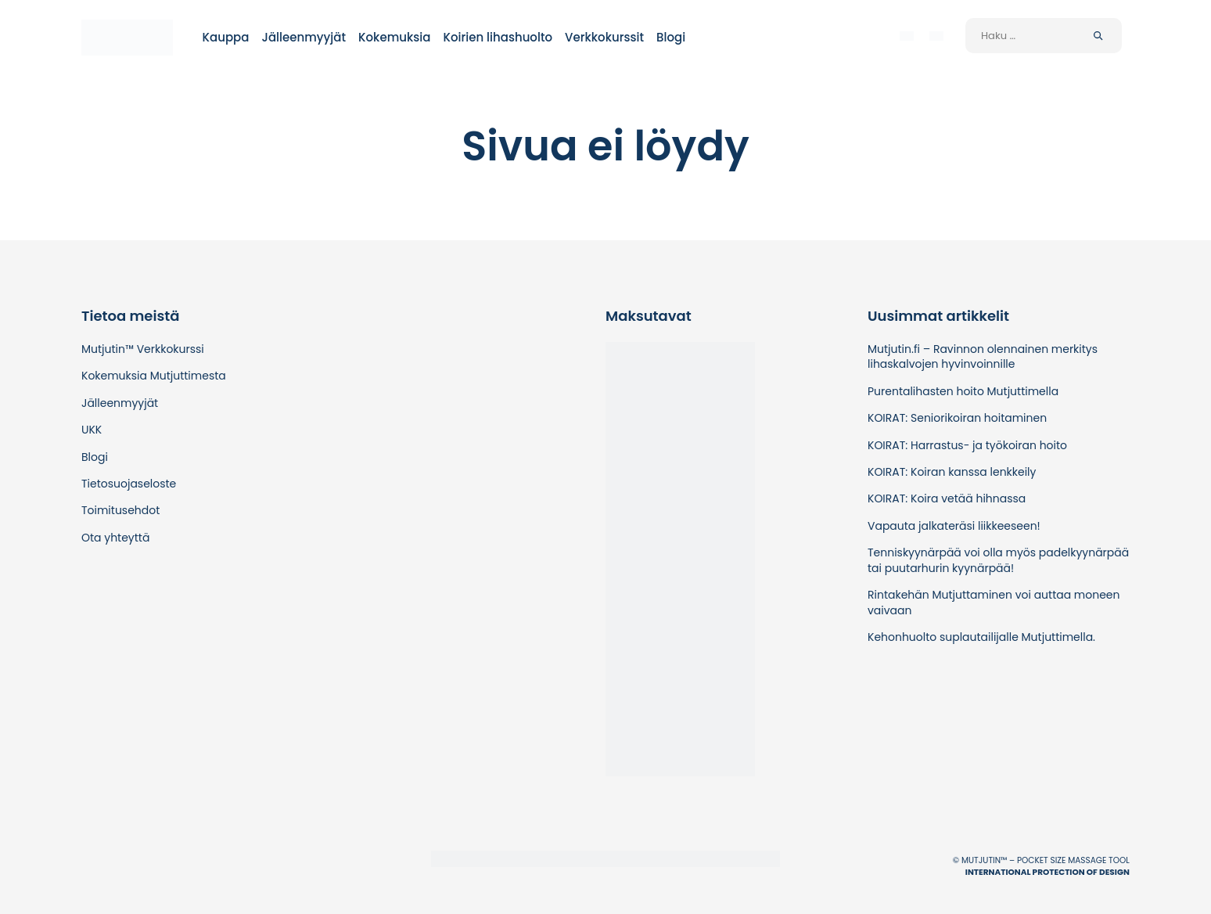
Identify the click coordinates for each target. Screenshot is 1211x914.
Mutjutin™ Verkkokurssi (142, 349)
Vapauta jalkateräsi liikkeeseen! (954, 526)
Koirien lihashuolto (497, 37)
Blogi (670, 37)
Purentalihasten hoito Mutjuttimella (963, 391)
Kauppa (226, 37)
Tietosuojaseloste (128, 483)
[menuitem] (907, 35)
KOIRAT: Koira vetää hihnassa (947, 498)
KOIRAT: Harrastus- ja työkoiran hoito (967, 445)
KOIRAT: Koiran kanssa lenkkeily (952, 472)
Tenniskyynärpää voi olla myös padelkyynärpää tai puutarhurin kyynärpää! (998, 560)
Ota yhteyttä (115, 537)
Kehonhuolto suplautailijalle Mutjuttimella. (981, 637)
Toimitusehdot (120, 510)
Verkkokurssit (604, 37)
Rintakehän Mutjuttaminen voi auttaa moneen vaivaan (993, 602)
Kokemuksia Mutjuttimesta (153, 375)
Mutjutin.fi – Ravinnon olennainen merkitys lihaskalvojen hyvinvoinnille (983, 356)
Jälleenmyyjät (303, 37)
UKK (91, 429)
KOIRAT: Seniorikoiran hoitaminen (957, 418)
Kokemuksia (394, 37)
